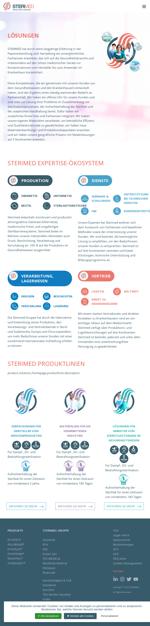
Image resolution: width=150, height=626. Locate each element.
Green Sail (50, 554)
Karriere (48, 590)
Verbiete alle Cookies (80, 615)
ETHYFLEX (15, 549)
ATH (45, 544)
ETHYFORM (16, 554)
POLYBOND (16, 544)
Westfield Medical (55, 563)
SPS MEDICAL (52, 558)
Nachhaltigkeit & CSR (57, 580)
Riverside (49, 572)
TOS (116, 530)
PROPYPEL (15, 558)
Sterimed (49, 540)
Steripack (49, 568)
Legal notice (121, 535)
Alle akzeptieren (48, 615)
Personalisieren (109, 615)
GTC (116, 549)
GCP (116, 554)
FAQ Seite (119, 558)
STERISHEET (16, 563)
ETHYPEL (14, 540)
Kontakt (118, 571)
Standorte (49, 585)
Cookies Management (127, 563)
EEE (45, 549)
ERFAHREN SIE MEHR (26, 506)
